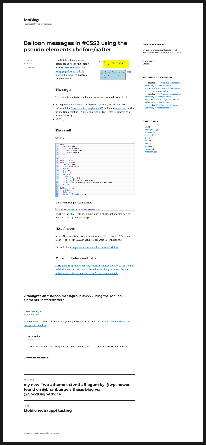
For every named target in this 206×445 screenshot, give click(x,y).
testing (148, 143)
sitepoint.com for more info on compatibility (94, 247)
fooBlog (31, 20)
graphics (148, 132)
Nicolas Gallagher (33, 311)
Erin (146, 88)
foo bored (28, 60)
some (118, 108)
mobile (148, 138)
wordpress (149, 152)
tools (147, 146)
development (150, 130)
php (146, 141)
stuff (123, 108)
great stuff (149, 135)
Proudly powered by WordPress (46, 433)
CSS (25, 67)
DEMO (73, 214)
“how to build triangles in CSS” (87, 108)
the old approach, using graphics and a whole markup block (70, 71)
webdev (31, 67)
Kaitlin (147, 99)
